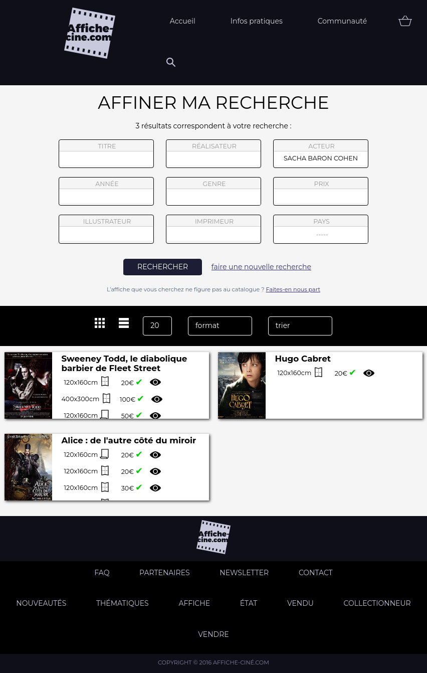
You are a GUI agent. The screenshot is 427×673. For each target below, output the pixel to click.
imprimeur (213, 229)
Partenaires (164, 572)
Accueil (182, 21)
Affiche (194, 603)
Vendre (213, 634)
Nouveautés (41, 603)
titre (106, 153)
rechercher (162, 266)
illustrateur (106, 229)
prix (321, 191)
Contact (316, 572)
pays (321, 230)
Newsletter (244, 572)
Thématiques (122, 603)
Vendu (300, 603)
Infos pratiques (257, 21)
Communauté (342, 21)
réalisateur (213, 153)
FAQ (101, 572)
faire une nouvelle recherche (261, 266)
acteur (321, 153)
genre (213, 193)
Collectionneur (377, 603)
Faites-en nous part (293, 289)
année (106, 191)
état (249, 603)
